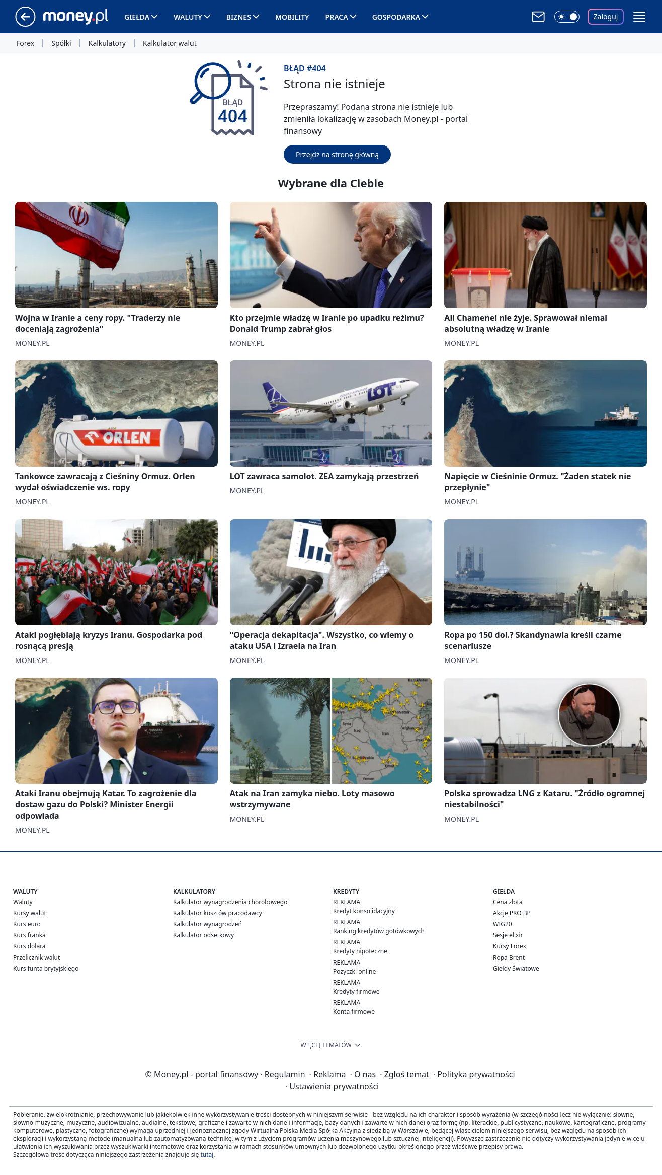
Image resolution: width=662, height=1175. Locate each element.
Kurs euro (27, 924)
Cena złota (508, 902)
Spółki (61, 43)
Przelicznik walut (36, 957)
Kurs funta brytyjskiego (45, 968)
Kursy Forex (509, 946)
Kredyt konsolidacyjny (364, 911)
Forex (25, 43)
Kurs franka (29, 935)
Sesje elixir (508, 935)
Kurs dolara (29, 946)
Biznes (238, 17)
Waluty (188, 17)
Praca (336, 17)
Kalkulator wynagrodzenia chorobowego (230, 902)
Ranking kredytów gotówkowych (379, 931)
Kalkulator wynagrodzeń (207, 924)
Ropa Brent (509, 957)
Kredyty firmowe (356, 991)
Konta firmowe (354, 1011)
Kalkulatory (107, 43)
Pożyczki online (354, 971)
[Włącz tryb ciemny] (567, 17)
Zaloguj (606, 16)
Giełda (136, 17)
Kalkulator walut (170, 43)
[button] (639, 17)
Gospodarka (396, 17)
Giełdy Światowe (516, 968)
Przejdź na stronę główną (337, 154)
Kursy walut (29, 913)
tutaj (206, 1154)
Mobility (292, 17)
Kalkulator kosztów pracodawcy (217, 913)
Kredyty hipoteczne (360, 951)
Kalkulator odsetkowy (203, 935)
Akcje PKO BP (512, 913)
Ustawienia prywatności (332, 1086)
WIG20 (502, 924)
